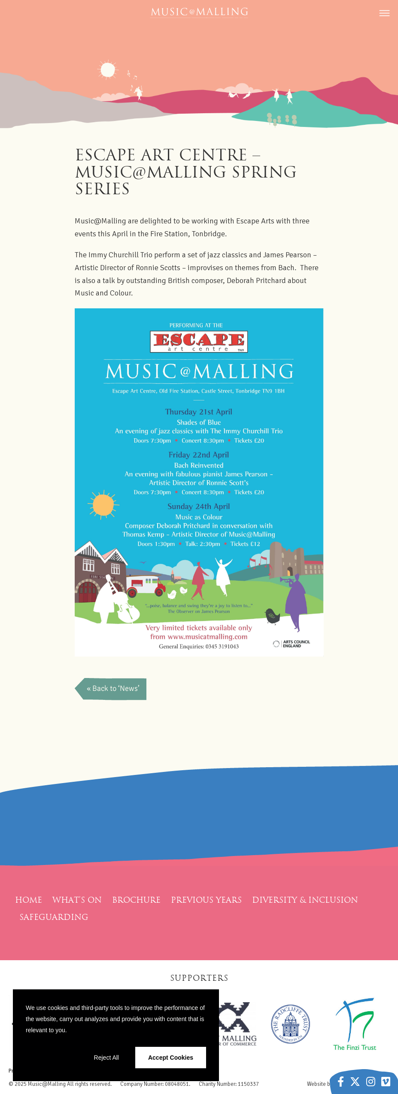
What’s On (77, 900)
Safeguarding (53, 917)
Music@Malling (47, 1084)
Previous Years (206, 900)
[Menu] (383, 17)
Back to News (111, 688)
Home (28, 900)
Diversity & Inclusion (305, 900)
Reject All (106, 1057)
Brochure (136, 900)
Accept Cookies (170, 1057)
